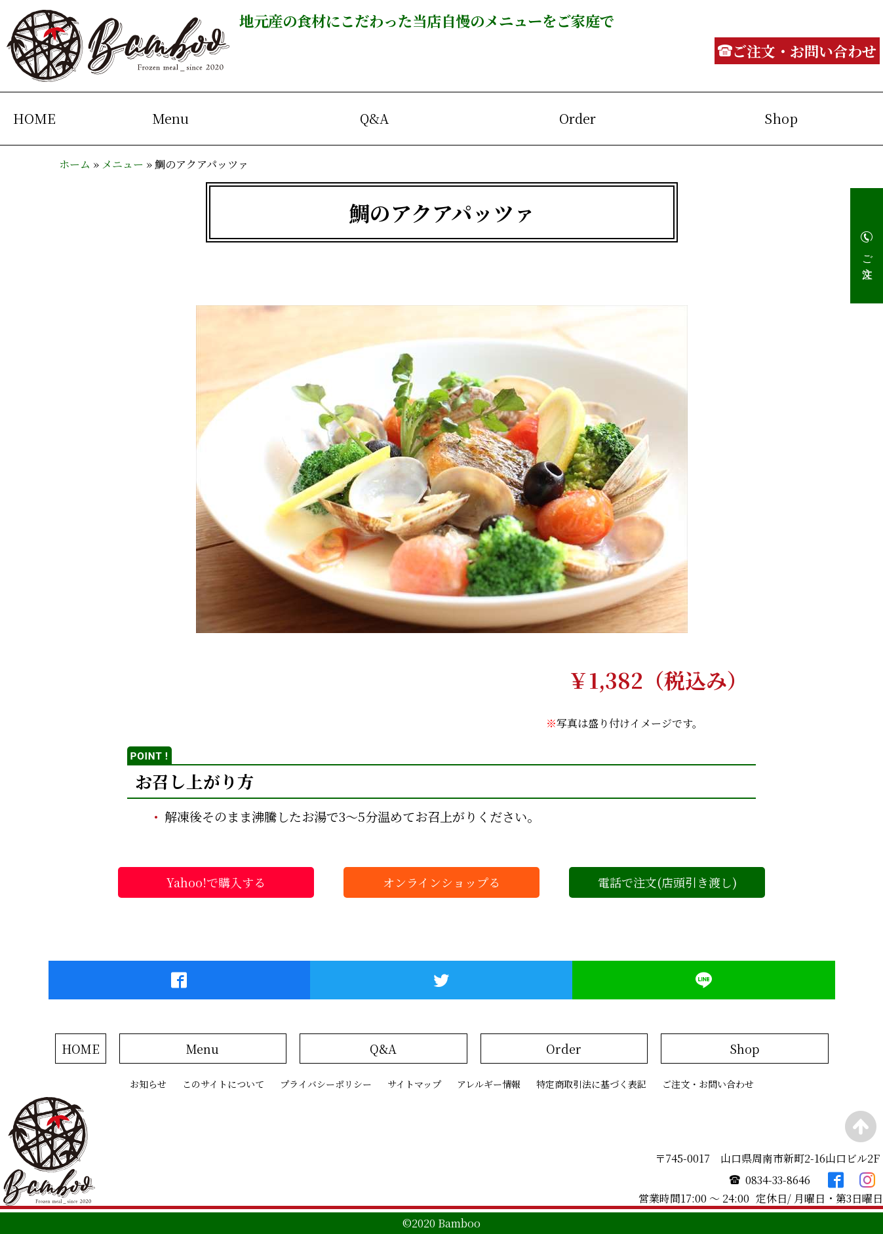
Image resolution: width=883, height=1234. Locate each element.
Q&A (374, 118)
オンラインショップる (441, 882)
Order (577, 118)
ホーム (74, 164)
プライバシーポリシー (326, 1083)
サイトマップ (414, 1083)
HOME (34, 118)
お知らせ (148, 1083)
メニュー (123, 164)
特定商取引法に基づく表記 (591, 1083)
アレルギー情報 (488, 1083)
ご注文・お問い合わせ (708, 1083)
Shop (781, 118)
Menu (170, 118)
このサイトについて (223, 1083)
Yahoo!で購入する (216, 882)
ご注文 (867, 254)
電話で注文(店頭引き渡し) (667, 882)
